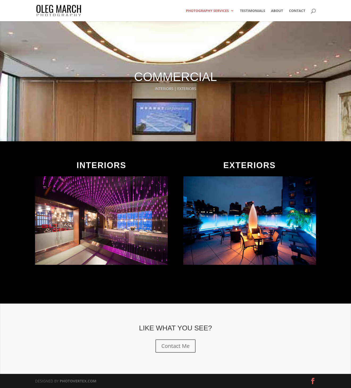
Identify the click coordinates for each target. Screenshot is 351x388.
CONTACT (297, 11)
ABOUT (277, 11)
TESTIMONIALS (252, 11)
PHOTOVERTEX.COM (78, 380)
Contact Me (175, 345)
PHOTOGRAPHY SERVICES (207, 11)
